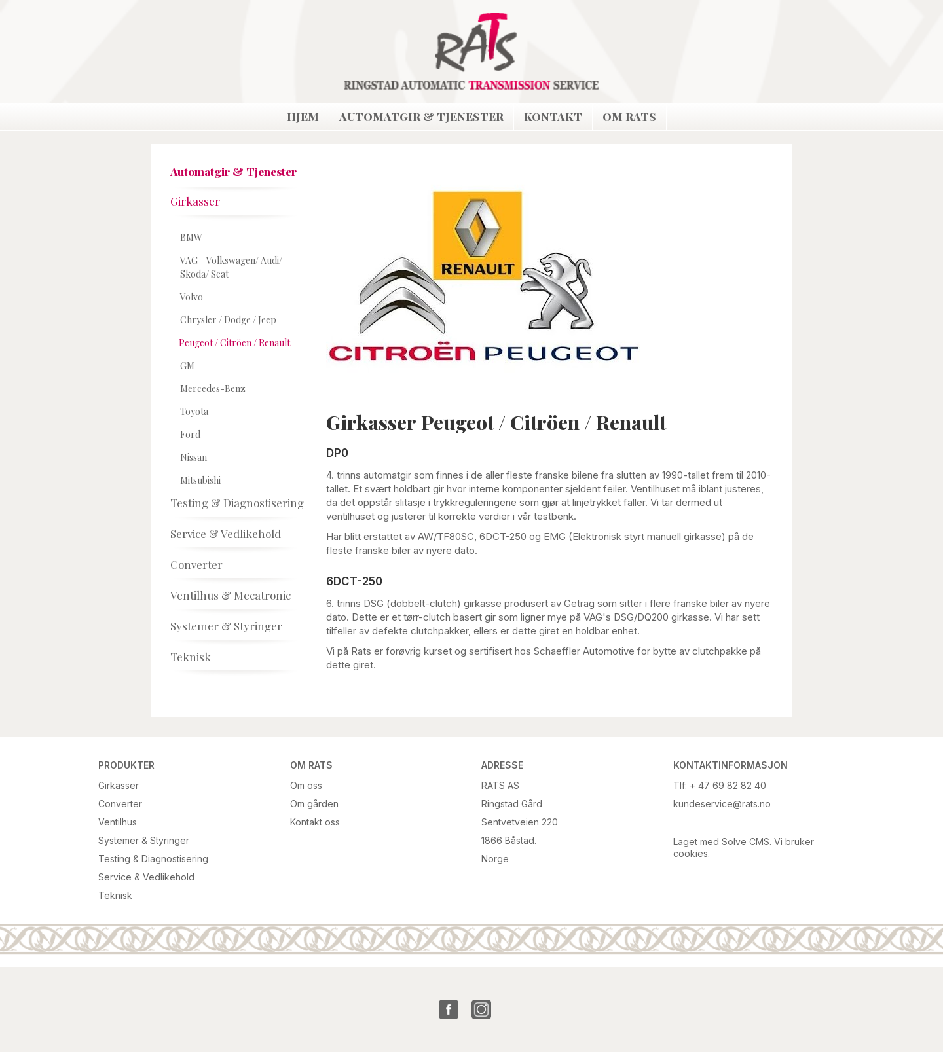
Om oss (306, 785)
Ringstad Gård (511, 803)
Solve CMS (745, 841)
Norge (495, 858)
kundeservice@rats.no (722, 803)
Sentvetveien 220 (519, 821)
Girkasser (118, 785)
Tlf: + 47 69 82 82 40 (719, 785)
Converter (120, 803)
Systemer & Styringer (143, 840)
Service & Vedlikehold (146, 876)
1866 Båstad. (508, 840)
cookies (690, 853)
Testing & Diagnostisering (153, 858)
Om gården (314, 803)
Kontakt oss (315, 821)
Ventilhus (117, 821)
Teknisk (115, 895)
